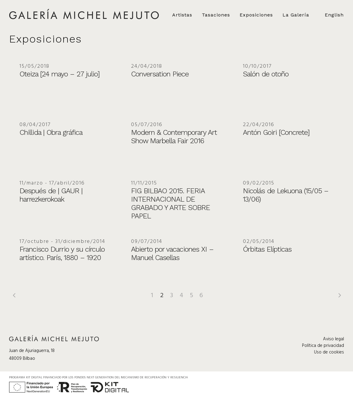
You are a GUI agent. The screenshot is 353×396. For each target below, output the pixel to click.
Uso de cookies (329, 352)
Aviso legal (333, 339)
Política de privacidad (323, 345)
